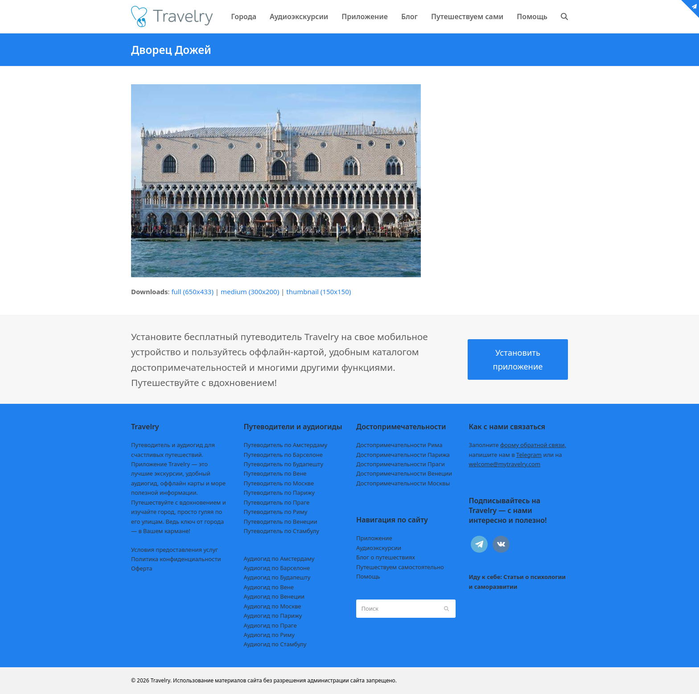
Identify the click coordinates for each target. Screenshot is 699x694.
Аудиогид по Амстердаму (279, 558)
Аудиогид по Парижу (273, 616)
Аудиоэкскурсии (378, 548)
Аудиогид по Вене (269, 587)
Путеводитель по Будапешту (284, 464)
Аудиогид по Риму (269, 635)
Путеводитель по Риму (276, 512)
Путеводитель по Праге (277, 502)
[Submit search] (446, 608)
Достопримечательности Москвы (403, 483)
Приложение (374, 538)
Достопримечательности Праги (400, 464)
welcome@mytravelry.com (505, 464)
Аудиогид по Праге (270, 625)
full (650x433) (192, 291)
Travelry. (161, 680)
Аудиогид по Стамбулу (275, 644)
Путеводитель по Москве (279, 483)
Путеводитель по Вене (275, 473)
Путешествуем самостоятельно (400, 567)
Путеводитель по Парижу (279, 493)
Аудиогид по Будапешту (277, 577)
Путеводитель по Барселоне (283, 455)
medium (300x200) (250, 291)
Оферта (141, 568)
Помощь (368, 576)
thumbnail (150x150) (318, 291)
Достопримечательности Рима (399, 445)
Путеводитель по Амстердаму (286, 445)
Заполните (518, 445)
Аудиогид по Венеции (274, 596)
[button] (564, 16)
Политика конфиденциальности (176, 559)
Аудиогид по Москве (272, 606)
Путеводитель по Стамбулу (281, 531)
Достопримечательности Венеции (404, 473)
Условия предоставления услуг (174, 550)
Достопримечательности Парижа (403, 455)
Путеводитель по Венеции (280, 521)
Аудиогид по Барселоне (277, 568)
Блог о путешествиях (385, 557)
